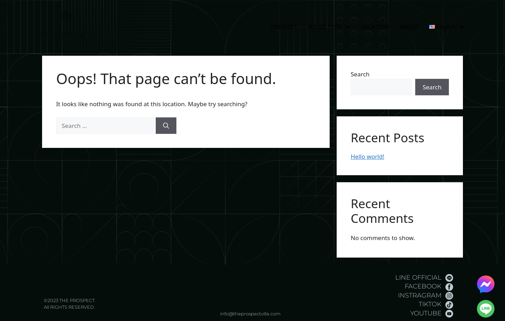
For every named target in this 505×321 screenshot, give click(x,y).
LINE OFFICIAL (418, 277)
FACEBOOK (423, 286)
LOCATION (375, 27)
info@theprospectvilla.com (250, 313)
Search (360, 74)
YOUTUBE (426, 313)
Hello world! (367, 156)
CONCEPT (283, 27)
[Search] (166, 125)
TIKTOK (430, 304)
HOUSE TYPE (329, 27)
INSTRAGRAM (420, 295)
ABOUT (409, 27)
